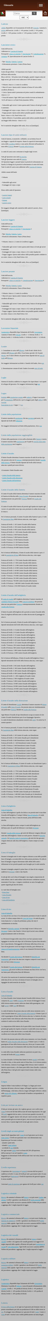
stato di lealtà (38, 368)
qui (43, 363)
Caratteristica (5, 332)
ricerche (3, 402)
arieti (34, 720)
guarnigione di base (12, 555)
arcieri (7, 1006)
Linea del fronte (28, 918)
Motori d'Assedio (13, 602)
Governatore (38, 332)
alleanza (21, 350)
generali (24, 1171)
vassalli (3, 1242)
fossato (17, 1054)
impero (26, 1197)
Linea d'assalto (6, 895)
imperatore (14, 1176)
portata (3, 30)
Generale (36, 28)
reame (3, 1112)
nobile (14, 1150)
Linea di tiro (6, 897)
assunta (20, 397)
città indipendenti (13, 1247)
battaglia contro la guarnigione (18, 838)
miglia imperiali (36, 1200)
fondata (41, 1197)
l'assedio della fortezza (14, 833)
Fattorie (38, 439)
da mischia (23, 157)
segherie (29, 397)
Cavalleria (12, 144)
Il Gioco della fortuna (8, 1307)
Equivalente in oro (7, 405)
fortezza (19, 460)
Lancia (19, 234)
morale (35, 1060)
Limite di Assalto (8, 599)
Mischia (8, 62)
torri (14, 1006)
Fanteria (14, 62)
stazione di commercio (8, 1221)
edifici (40, 400)
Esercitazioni (27, 54)
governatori (16, 1171)
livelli (5, 1114)
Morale (3, 356)
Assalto (19, 704)
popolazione (14, 397)
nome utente (5, 1138)
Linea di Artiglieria (28, 602)
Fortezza (10, 146)
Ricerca (3, 1197)
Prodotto (4, 397)
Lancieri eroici (6, 203)
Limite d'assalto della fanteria (11, 475)
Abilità (3, 28)
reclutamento (9, 400)
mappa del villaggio (11, 1093)
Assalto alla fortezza (16, 957)
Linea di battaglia (6, 810)
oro (22, 405)
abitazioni (19, 421)
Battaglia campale (13, 929)
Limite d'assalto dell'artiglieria (11, 480)
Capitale (3, 1288)
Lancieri (19, 62)
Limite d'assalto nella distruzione (12, 478)
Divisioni (4, 931)
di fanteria (20, 1001)
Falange (4, 200)
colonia (3, 1200)
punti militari (12, 1145)
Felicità (18, 335)
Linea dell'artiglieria (8, 900)
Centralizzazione (38, 54)
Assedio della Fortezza (27, 146)
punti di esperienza (14, 1184)
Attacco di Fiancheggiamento (10, 949)
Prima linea (5, 892)
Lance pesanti (6, 198)
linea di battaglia (33, 815)
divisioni (35, 828)
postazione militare (7, 1265)
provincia (31, 418)
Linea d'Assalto (23, 496)
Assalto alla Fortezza (7, 607)
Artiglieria (4, 602)
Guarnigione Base (8, 519)
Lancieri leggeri (7, 195)
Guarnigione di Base (13, 766)
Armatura (4, 56)
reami (22, 1135)
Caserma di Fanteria (16, 51)
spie (11, 1148)
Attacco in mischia (15, 54)
